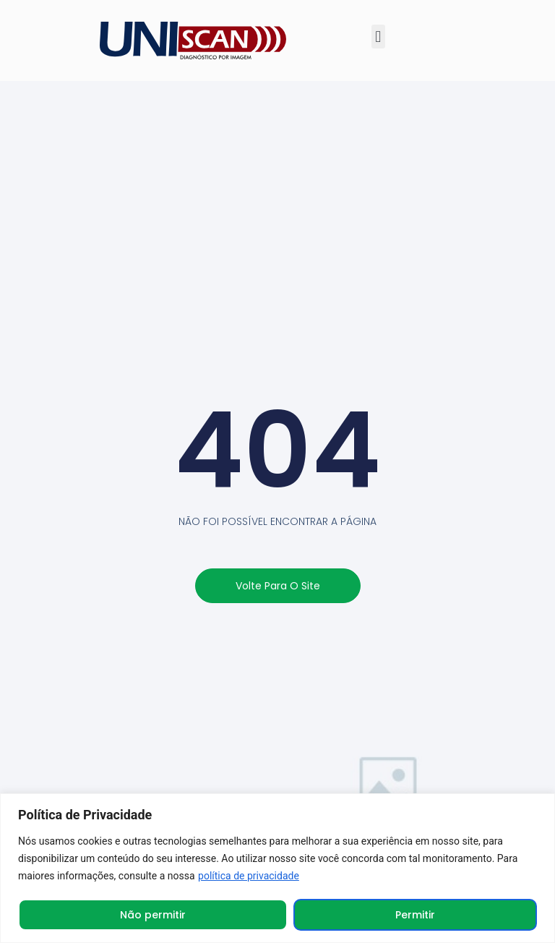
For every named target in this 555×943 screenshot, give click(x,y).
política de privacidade (248, 876)
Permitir (415, 915)
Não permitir (153, 915)
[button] (378, 36)
